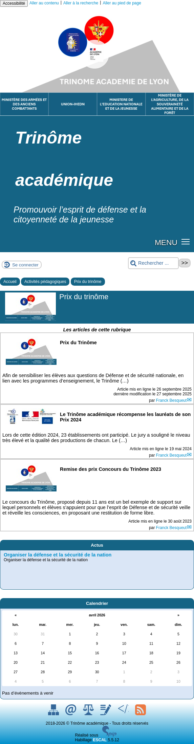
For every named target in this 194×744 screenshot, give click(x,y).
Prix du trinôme (88, 281)
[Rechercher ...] (153, 263)
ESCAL (100, 740)
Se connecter (25, 264)
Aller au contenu (44, 3)
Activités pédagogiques (45, 281)
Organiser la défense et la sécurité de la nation (57, 554)
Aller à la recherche (80, 3)
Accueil (10, 281)
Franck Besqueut (171, 400)
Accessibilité (14, 3)
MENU (166, 242)
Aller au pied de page (122, 3)
